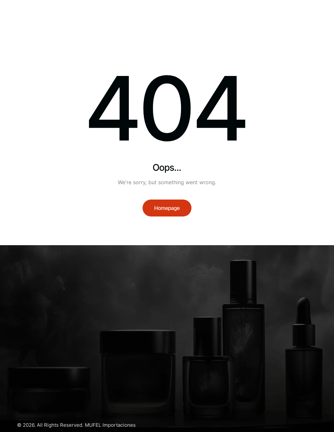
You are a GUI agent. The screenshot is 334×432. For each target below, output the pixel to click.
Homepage (167, 208)
